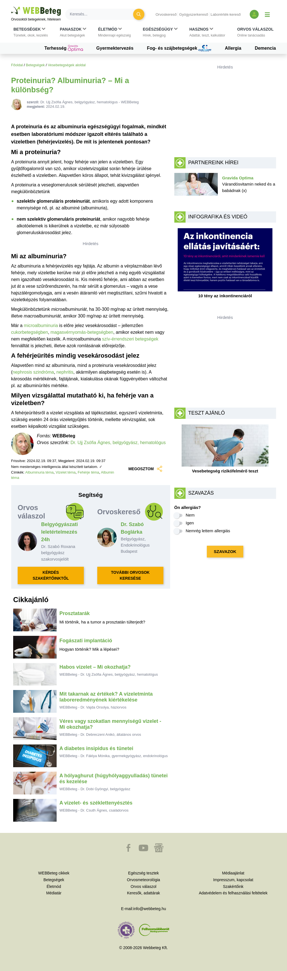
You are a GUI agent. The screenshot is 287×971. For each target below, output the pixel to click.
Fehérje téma (88, 472)
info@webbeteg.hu (149, 908)
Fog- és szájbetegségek (179, 48)
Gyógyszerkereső (193, 14)
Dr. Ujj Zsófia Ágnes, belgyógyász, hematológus (118, 442)
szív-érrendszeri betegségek (130, 339)
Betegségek (35, 65)
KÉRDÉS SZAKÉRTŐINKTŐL (51, 575)
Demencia (265, 48)
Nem (190, 515)
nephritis (64, 372)
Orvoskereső (166, 14)
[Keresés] (102, 14)
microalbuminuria (41, 325)
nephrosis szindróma (33, 372)
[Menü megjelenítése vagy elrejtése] (267, 14)
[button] (30, 32)
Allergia (233, 48)
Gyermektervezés (115, 48)
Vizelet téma (65, 472)
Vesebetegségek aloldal (66, 65)
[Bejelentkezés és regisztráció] (254, 14)
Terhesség (63, 48)
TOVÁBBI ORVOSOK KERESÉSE (130, 575)
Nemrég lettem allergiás (208, 530)
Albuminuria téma (39, 472)
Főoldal (17, 65)
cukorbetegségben (29, 332)
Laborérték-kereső (225, 14)
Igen (190, 522)
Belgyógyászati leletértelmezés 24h (59, 532)
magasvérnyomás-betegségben (81, 332)
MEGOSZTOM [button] (145, 468)
